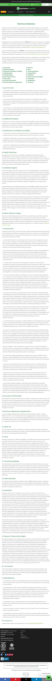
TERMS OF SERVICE (26, 674)
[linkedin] (6, 655)
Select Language (25, 4)
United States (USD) (14, 5)
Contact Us (24, 631)
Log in (22, 634)
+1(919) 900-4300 (13, 631)
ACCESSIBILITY (26, 676)
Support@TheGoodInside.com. (36, 623)
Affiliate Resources (25, 638)
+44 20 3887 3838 (10, 634)
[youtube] (12, 655)
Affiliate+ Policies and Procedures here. (36, 47)
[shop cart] (49, 12)
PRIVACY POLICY (26, 673)
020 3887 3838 (9, 632)
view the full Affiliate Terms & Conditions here (37, 54)
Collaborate (24, 636)
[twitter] (4, 655)
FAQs (22, 632)
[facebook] (1, 655)
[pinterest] (8, 655)
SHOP (3, 11)
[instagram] (10, 655)
